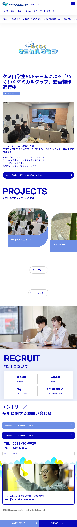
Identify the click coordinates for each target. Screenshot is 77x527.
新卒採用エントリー (19, 522)
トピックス (70, 19)
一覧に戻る (38, 293)
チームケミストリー (48, 11)
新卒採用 (21, 379)
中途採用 (55, 379)
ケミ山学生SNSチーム (54, 19)
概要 (5, 19)
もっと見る (37, 270)
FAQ (21, 392)
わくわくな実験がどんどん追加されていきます (27, 175)
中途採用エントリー (57, 522)
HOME (5, 11)
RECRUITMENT (55, 392)
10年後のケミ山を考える (33, 19)
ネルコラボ (16, 19)
